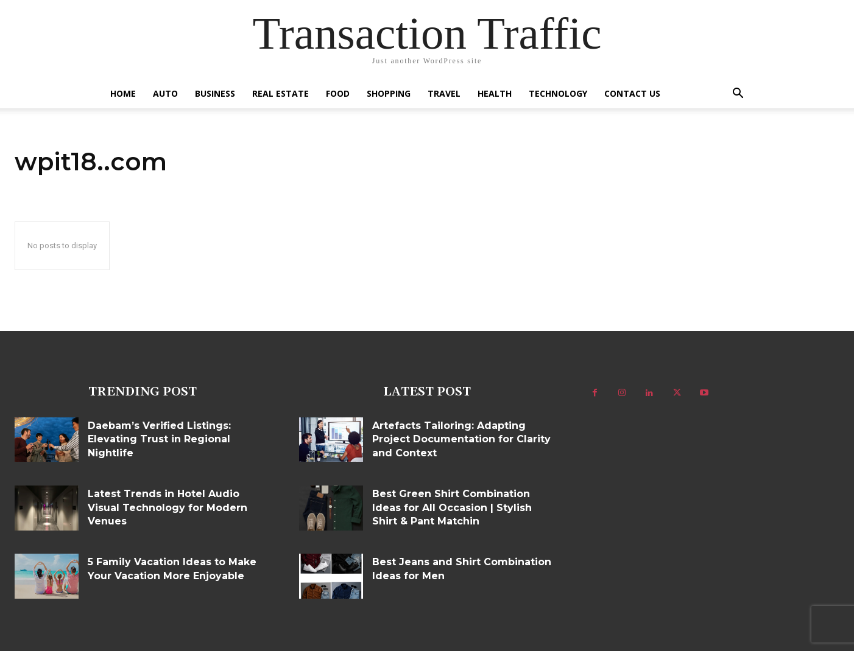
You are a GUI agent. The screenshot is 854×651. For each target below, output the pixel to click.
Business (215, 93)
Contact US (632, 93)
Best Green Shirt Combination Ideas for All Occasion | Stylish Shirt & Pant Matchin (452, 507)
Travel (444, 93)
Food (338, 93)
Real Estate (280, 93)
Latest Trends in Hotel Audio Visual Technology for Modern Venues (167, 507)
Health (495, 93)
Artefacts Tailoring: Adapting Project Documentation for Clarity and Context (461, 439)
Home (123, 93)
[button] (737, 94)
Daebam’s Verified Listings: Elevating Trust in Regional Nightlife (159, 439)
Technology (558, 93)
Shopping (389, 93)
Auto (165, 93)
